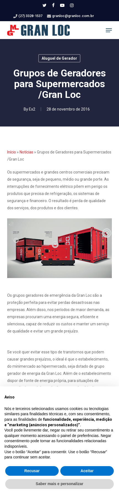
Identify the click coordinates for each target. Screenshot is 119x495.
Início (11, 152)
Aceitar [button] (86, 471)
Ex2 (32, 109)
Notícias (26, 152)
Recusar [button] (31, 471)
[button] (109, 30)
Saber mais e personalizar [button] (59, 484)
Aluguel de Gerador (59, 58)
